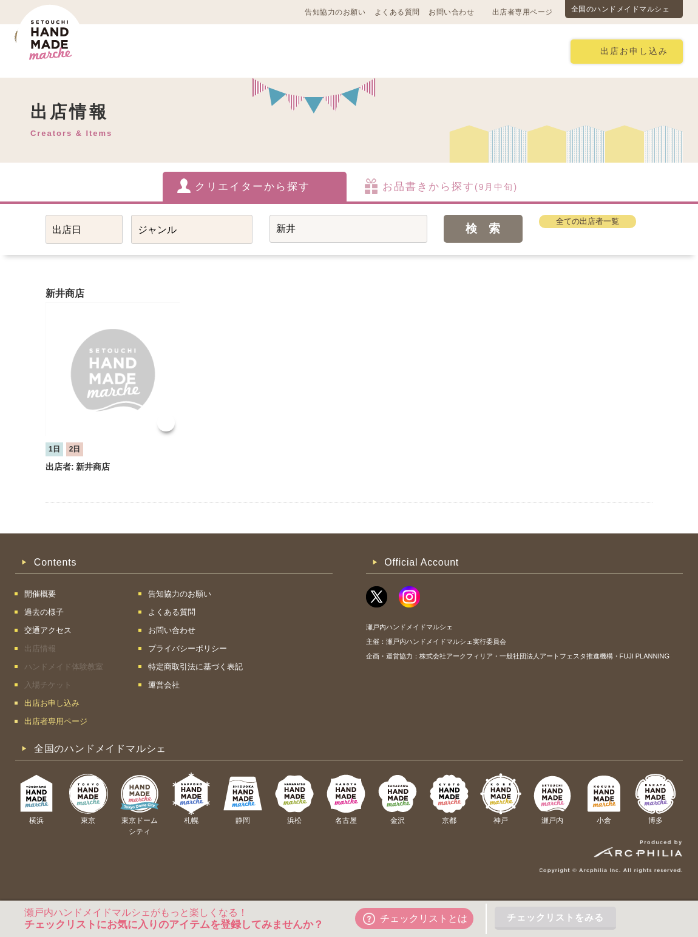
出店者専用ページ (522, 12)
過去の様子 (278, 50)
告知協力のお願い (335, 12)
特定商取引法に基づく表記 (195, 666)
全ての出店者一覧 (587, 221)
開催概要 (139, 50)
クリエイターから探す (252, 186)
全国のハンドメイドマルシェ (620, 9)
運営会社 (164, 684)
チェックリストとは (415, 919)
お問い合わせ (451, 12)
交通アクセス (206, 50)
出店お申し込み (634, 51)
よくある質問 (397, 12)
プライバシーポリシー (187, 648)
